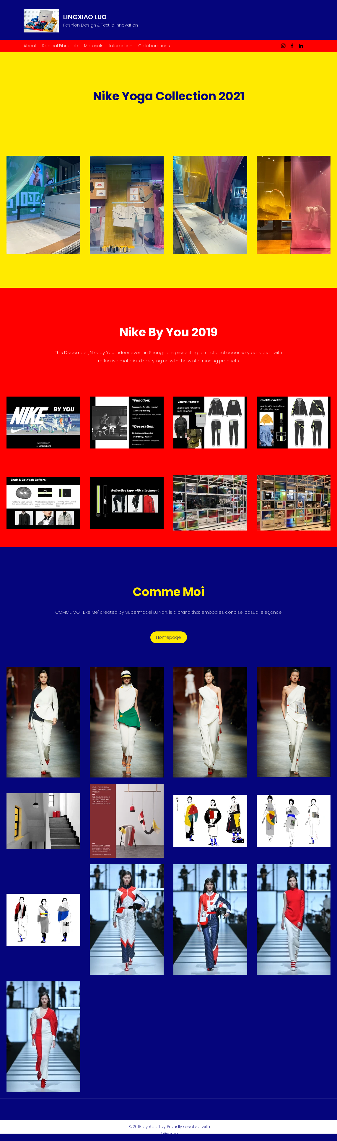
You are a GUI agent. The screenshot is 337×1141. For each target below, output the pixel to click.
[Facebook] (292, 46)
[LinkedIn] (301, 46)
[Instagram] (283, 46)
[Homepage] (168, 637)
